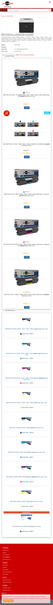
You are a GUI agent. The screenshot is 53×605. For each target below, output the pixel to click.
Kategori (3, 47)
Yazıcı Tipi (4, 51)
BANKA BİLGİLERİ (6, 590)
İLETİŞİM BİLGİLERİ (6, 587)
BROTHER (10, 16)
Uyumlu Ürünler (9, 56)
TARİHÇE (4, 552)
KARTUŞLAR (5, 565)
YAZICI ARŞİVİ (5, 569)
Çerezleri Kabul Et (8, 600)
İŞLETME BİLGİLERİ (6, 559)
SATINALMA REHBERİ (7, 582)
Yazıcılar (3, 16)
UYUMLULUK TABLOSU (7, 571)
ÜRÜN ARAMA (5, 574)
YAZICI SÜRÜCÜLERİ (7, 579)
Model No (4, 49)
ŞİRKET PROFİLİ (6, 550)
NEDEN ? (6, 557)
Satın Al (27, 107)
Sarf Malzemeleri (10, 310)
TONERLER (5, 567)
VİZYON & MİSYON (6, 554)
